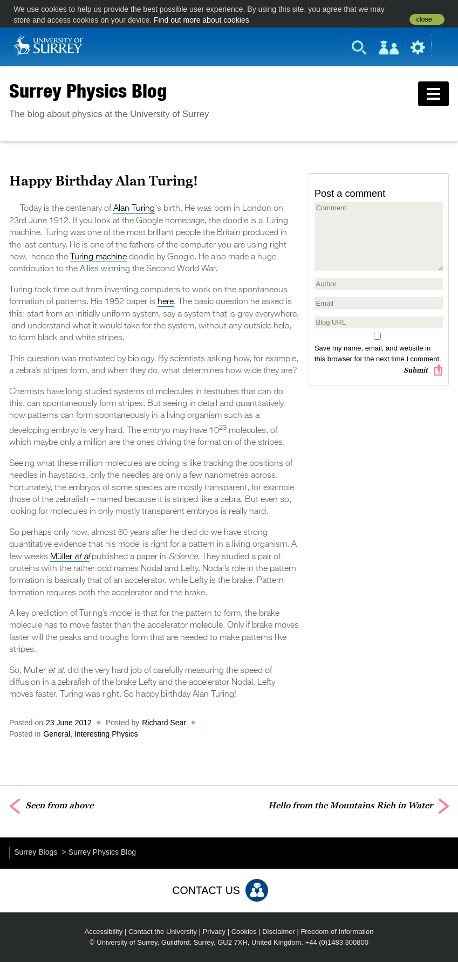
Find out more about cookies (201, 20)
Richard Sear (164, 722)
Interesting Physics (106, 734)
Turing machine (98, 257)
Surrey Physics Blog (88, 90)
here (166, 302)
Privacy (214, 931)
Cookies (244, 931)
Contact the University (162, 931)
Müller (70, 557)
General (56, 734)
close (424, 19)
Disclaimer (278, 931)
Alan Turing (134, 208)
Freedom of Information (336, 931)
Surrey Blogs (35, 852)
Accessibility (104, 931)
